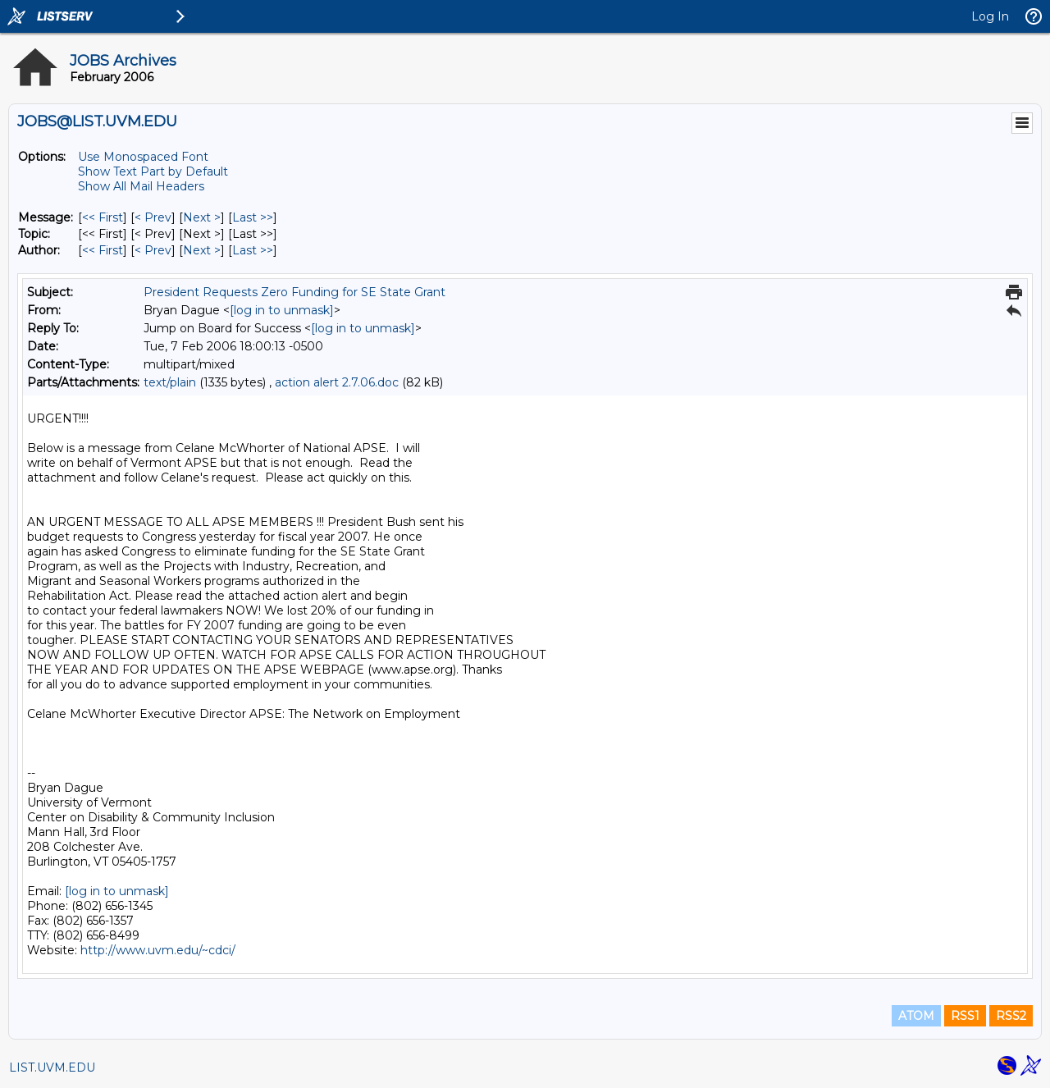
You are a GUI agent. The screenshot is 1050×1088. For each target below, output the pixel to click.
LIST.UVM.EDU (52, 1067)
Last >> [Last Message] (252, 217)
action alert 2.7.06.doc (337, 382)
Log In (990, 16)
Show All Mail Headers (141, 186)
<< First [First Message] (102, 217)
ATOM (916, 1015)
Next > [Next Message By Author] (202, 250)
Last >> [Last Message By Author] (252, 250)
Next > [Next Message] (202, 217)
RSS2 (1011, 1015)
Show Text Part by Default (153, 171)
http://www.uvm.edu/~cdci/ (157, 950)
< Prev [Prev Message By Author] (153, 250)
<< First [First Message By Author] (102, 250)
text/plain (170, 382)
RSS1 (965, 1015)
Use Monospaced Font (143, 156)
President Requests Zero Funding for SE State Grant (294, 292)
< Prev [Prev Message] (153, 217)
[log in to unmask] (282, 310)
